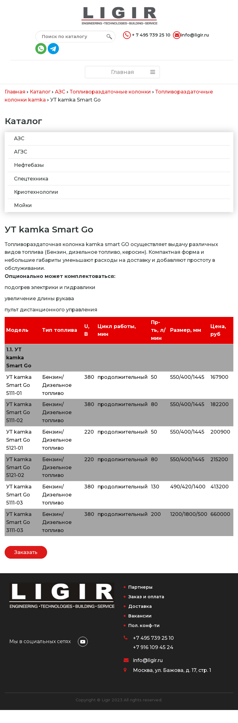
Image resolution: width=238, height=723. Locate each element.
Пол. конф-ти (144, 625)
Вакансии (140, 616)
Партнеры (140, 587)
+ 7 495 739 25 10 (146, 35)
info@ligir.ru (191, 35)
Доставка (140, 606)
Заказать (25, 552)
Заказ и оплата (146, 597)
